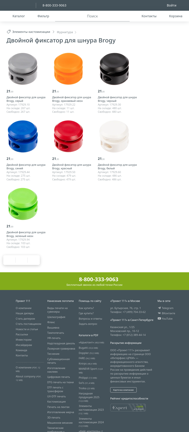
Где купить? (86, 313)
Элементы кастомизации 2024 (91, 422)
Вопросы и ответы (90, 318)
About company (28, 378)
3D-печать (53, 417)
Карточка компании (123, 389)
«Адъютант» (91, 342)
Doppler (89, 353)
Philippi (88, 377)
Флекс (51, 322)
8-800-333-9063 (94, 279)
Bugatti (88, 348)
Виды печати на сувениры (57, 309)
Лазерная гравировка (61, 348)
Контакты (22, 355)
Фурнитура (65, 32)
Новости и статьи (27, 329)
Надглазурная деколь (61, 343)
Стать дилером (25, 318)
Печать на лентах (58, 407)
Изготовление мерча (60, 412)
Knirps (88, 363)
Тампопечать (55, 333)
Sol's (86, 383)
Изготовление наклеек (56, 369)
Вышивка (53, 327)
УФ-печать (54, 338)
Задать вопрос (88, 324)
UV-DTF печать (56, 396)
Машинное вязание (60, 423)
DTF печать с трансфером (55, 389)
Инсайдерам (24, 345)
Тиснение (53, 354)
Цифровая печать (58, 377)
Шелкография (56, 317)
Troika (87, 388)
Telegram (166, 308)
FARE (87, 358)
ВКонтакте (166, 313)
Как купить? (86, 308)
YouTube (165, 318)
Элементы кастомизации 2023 (91, 409)
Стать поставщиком (28, 324)
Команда (21, 350)
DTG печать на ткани (60, 382)
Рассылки (22, 334)
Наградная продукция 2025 (89, 397)
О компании (23, 308)
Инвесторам (24, 339)
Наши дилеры (25, 313)
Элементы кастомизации (28, 32)
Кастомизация (56, 401)
